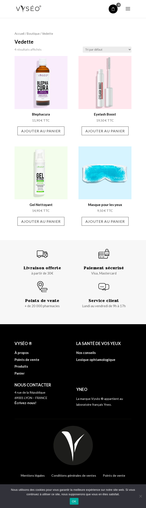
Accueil (19, 33)
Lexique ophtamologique (95, 360)
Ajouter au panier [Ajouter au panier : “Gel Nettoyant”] (41, 221)
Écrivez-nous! (25, 403)
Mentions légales (33, 475)
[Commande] (107, 50)
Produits (21, 366)
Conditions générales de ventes (73, 475)
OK (74, 501)
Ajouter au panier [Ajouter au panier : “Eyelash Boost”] (105, 131)
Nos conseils (86, 353)
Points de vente (27, 360)
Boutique (33, 33)
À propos (22, 353)
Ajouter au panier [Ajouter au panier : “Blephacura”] (41, 131)
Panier (20, 373)
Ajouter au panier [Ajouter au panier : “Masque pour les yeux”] (105, 221)
